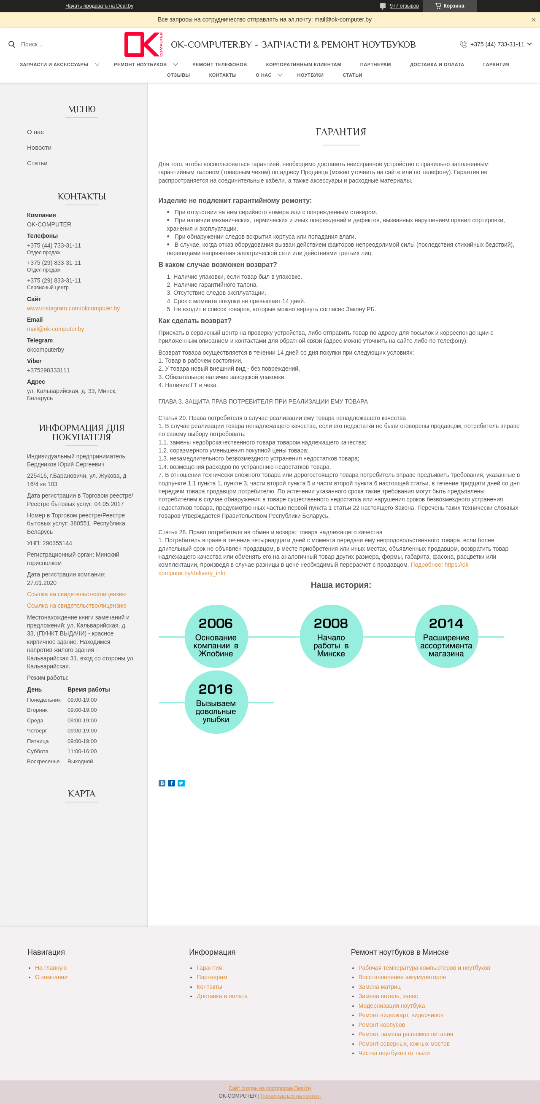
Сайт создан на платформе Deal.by (270, 1088)
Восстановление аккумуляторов (402, 977)
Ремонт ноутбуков (140, 64)
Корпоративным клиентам (303, 64)
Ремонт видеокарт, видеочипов (401, 1015)
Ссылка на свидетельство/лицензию (77, 594)
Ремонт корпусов (382, 1024)
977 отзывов (404, 6)
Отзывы (178, 75)
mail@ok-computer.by (55, 329)
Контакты (223, 75)
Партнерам (375, 64)
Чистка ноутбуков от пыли (394, 1053)
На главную (51, 967)
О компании (51, 977)
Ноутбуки (310, 75)
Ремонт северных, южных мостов (404, 1043)
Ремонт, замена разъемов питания (406, 1034)
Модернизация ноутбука (392, 1005)
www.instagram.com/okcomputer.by (73, 308)
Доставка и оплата (437, 64)
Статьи (352, 75)
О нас (264, 75)
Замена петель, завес (388, 996)
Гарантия (496, 64)
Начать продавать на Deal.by (99, 6)
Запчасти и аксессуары (54, 64)
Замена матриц (380, 986)
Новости (39, 147)
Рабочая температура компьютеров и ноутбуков (424, 967)
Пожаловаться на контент (291, 1096)
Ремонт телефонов (219, 64)
